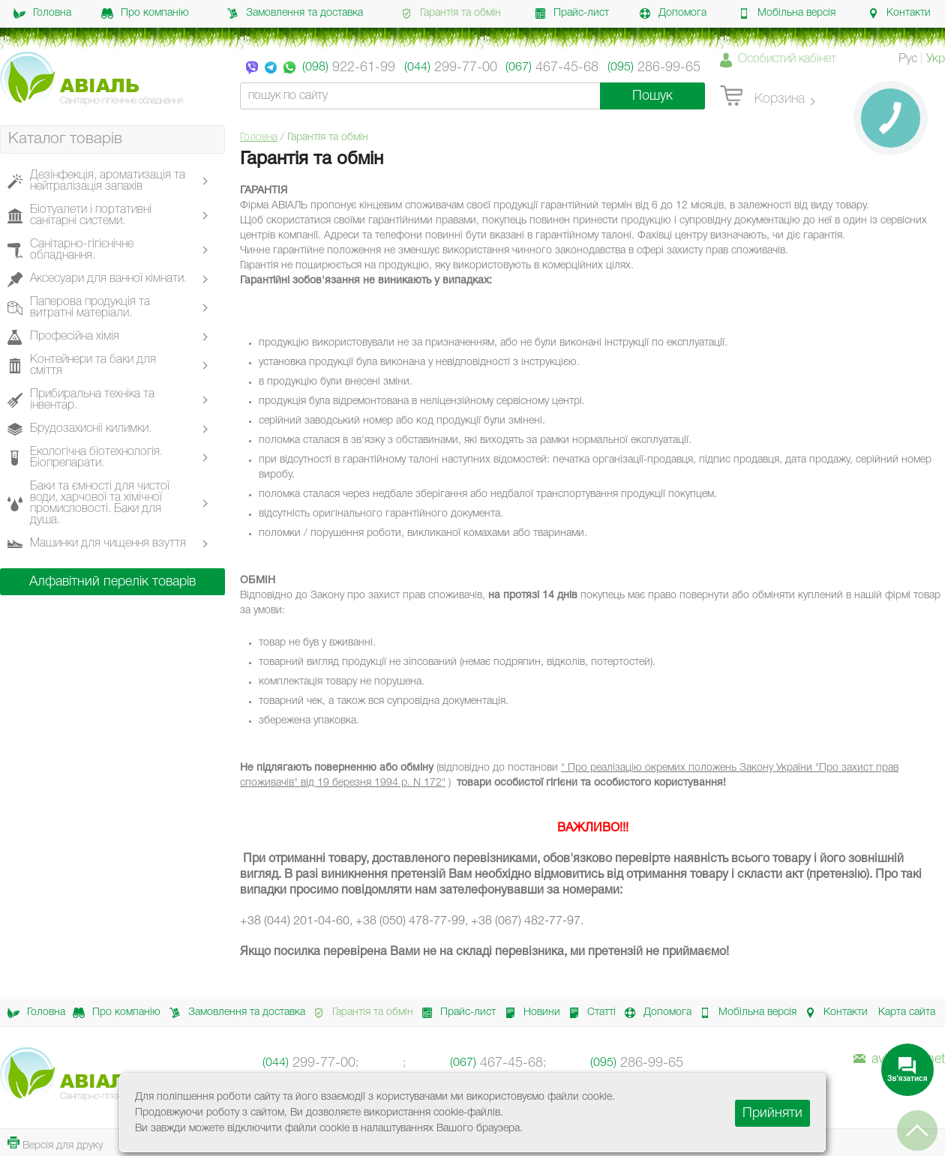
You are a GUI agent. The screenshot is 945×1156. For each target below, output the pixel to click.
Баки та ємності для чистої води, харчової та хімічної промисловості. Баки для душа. (100, 503)
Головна (42, 13)
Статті (588, 1013)
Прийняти (772, 1113)
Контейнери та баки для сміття (93, 365)
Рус (907, 59)
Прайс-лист (571, 13)
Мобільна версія (787, 13)
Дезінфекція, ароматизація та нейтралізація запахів (107, 181)
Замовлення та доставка (294, 13)
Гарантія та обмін (450, 13)
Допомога (672, 13)
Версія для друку (55, 1144)
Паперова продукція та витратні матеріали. (90, 308)
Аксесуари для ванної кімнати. (108, 279)
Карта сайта (906, 1012)
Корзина (762, 96)
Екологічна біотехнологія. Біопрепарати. (96, 458)
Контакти (899, 13)
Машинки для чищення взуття (108, 544)
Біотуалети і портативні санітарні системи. (91, 215)
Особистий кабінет (787, 59)
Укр (935, 59)
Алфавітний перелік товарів (112, 582)
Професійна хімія (74, 337)
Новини (528, 1013)
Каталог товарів (65, 139)
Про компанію (145, 13)
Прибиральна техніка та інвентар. (92, 400)
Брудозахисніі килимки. (91, 429)
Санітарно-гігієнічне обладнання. (82, 250)
